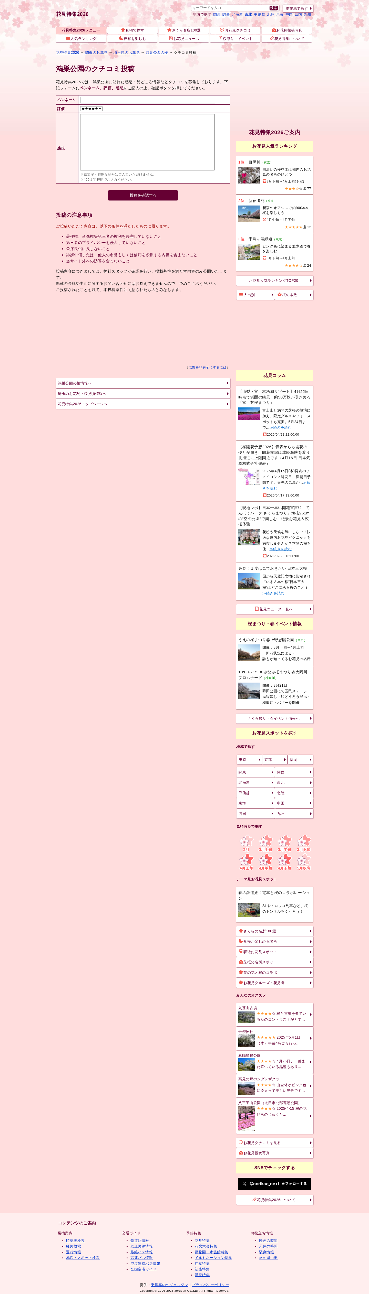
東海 (280, 14)
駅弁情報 (266, 1252)
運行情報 (73, 1252)
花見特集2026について (273, 1199)
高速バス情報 (141, 1258)
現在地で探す (297, 8)
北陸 (270, 14)
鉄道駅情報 (139, 1240)
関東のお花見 (96, 52)
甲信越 (259, 14)
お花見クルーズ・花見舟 (261, 982)
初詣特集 (202, 1269)
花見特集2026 (72, 14)
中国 (289, 14)
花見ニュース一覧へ (274, 609)
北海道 (237, 14)
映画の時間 (268, 1240)
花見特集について (287, 38)
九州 (307, 14)
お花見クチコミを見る (260, 1142)
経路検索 (73, 1246)
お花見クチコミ (235, 30)
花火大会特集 (206, 1246)
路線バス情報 (141, 1252)
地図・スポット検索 (83, 1258)
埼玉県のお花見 (127, 52)
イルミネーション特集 (213, 1258)
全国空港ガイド (143, 1269)
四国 (298, 14)
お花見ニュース (184, 38)
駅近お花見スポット (258, 951)
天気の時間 (268, 1246)
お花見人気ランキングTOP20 (273, 280)
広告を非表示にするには (208, 367)
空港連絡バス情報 (145, 1263)
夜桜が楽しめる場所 (258, 941)
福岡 (293, 760)
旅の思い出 (268, 1258)
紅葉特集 (202, 1263)
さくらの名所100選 (257, 931)
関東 (217, 14)
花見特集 (202, 1240)
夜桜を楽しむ (132, 38)
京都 (268, 760)
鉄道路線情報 (141, 1246)
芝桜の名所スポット (258, 961)
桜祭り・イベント (235, 38)
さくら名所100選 (184, 30)
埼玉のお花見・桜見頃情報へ (82, 394)
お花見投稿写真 (287, 30)
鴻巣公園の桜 (157, 52)
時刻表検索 (75, 1240)
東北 (248, 14)
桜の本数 (287, 294)
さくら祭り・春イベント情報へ (274, 718)
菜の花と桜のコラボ (258, 972)
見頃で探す (132, 30)
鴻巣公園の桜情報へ (74, 383)
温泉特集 (202, 1275)
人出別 (247, 294)
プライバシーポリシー (210, 1285)
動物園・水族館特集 (211, 1252)
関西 (226, 14)
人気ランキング (81, 38)
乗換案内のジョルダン (169, 1285)
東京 (242, 760)
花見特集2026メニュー (81, 30)
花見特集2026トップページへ (82, 404)
